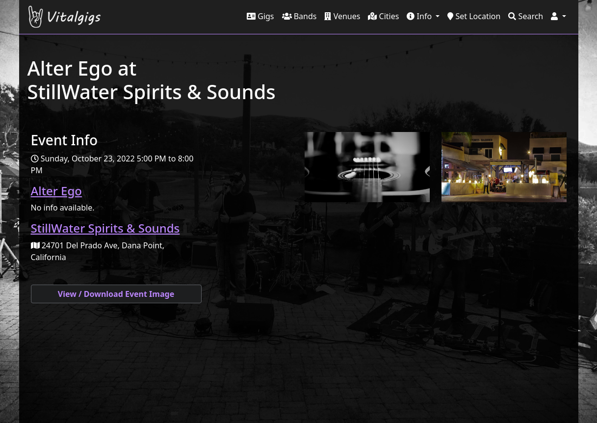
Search (525, 16)
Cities (383, 16)
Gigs (260, 16)
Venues (342, 16)
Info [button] (420, 16)
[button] (558, 16)
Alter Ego (56, 191)
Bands (299, 16)
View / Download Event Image (116, 294)
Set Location (473, 16)
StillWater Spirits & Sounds (105, 228)
